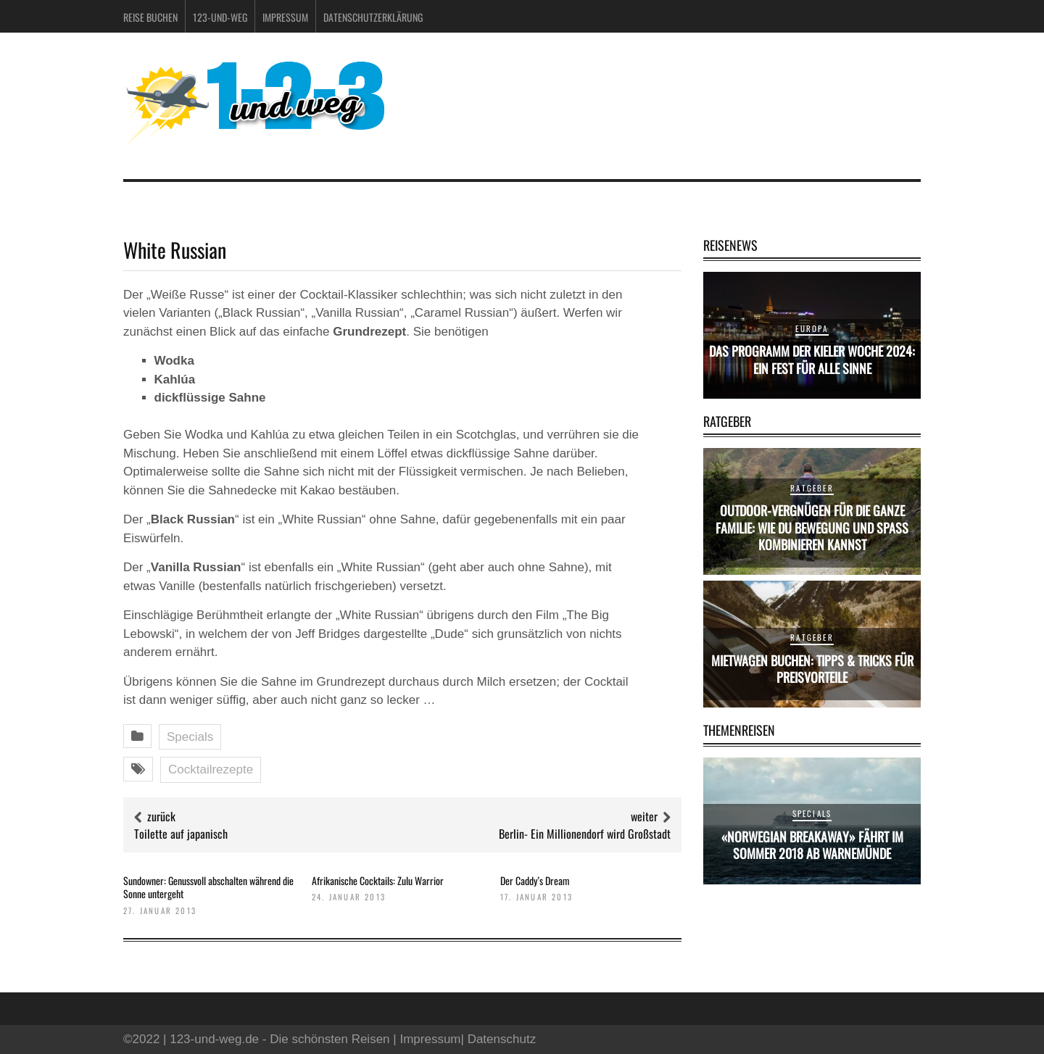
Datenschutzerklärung (373, 17)
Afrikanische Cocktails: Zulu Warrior (378, 880)
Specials (190, 737)
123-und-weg (220, 17)
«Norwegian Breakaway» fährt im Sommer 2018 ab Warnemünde (812, 845)
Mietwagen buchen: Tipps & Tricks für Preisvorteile (812, 668)
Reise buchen (150, 17)
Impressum (285, 17)
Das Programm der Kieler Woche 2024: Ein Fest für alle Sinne (812, 359)
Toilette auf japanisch (181, 833)
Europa (811, 328)
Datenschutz (502, 1039)
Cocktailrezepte (210, 769)
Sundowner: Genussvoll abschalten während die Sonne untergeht (208, 887)
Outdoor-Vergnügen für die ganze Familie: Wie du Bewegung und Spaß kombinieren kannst (812, 527)
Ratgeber (812, 488)
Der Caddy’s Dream (535, 880)
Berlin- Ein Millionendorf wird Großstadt (585, 833)
